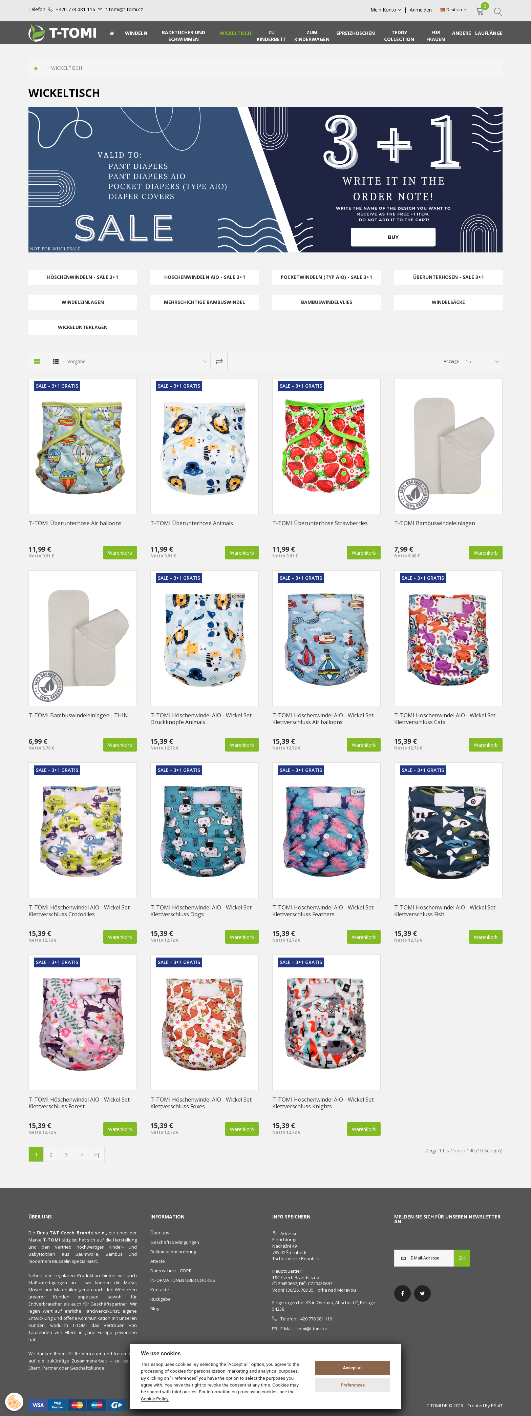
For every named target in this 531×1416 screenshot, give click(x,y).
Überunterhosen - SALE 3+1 (448, 277)
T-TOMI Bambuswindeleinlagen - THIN (78, 715)
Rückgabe (160, 1299)
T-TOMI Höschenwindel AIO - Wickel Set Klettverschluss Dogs (201, 911)
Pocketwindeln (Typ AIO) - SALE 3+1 (326, 277)
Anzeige (451, 361)
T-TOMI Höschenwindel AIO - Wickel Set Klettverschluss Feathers (323, 911)
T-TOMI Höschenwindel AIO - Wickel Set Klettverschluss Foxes (201, 1103)
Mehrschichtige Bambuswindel (204, 302)
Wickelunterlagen (83, 327)
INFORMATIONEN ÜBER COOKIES (182, 1280)
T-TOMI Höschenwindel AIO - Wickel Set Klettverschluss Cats (444, 719)
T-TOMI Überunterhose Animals (191, 523)
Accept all (352, 1367)
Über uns (159, 1233)
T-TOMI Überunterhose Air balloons (75, 523)
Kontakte (159, 1290)
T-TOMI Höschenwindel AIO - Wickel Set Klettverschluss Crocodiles (79, 911)
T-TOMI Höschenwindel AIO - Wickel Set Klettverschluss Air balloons (323, 719)
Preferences (353, 1385)
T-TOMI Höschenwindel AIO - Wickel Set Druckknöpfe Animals (201, 719)
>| (97, 1154)
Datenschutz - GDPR (171, 1271)
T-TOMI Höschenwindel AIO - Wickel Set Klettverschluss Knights (323, 1103)
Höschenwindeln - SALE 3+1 (82, 277)
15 (468, 361)
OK (462, 1258)
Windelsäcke (448, 302)
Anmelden (421, 10)
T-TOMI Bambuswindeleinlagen (434, 523)
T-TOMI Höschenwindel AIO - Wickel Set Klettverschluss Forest (79, 1103)
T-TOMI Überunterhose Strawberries (320, 523)
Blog (154, 1309)
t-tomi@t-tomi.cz (124, 9)
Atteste (157, 1261)
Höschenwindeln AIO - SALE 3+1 (204, 277)
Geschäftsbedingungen (174, 1242)
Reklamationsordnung (173, 1252)
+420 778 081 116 (75, 9)
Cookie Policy (155, 1398)
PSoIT (497, 1405)
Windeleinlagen (83, 302)
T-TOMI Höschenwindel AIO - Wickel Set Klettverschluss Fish (444, 911)
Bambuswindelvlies (326, 302)
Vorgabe (76, 361)
